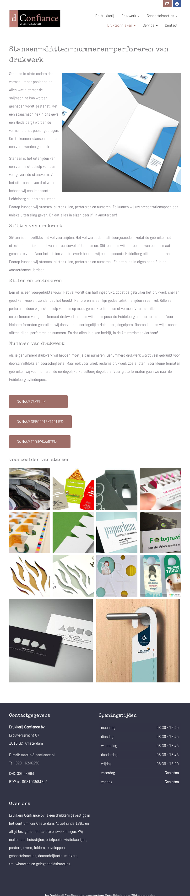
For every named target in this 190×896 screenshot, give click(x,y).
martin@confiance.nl (38, 755)
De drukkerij (104, 15)
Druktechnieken (121, 25)
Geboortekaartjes (162, 15)
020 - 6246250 (27, 763)
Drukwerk (130, 15)
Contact (171, 25)
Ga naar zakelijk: (38, 401)
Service (150, 25)
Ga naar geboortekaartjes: (40, 421)
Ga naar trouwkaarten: (40, 441)
